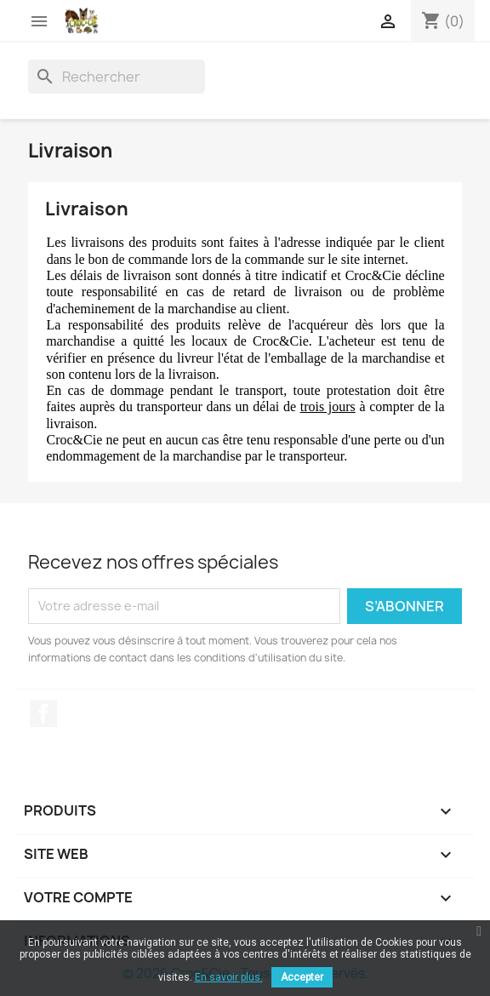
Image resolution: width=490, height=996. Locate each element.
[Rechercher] (116, 77)
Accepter (302, 977)
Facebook (43, 713)
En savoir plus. (229, 977)
